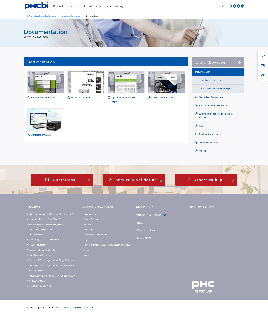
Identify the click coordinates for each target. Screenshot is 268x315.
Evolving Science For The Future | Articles (216, 115)
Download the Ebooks (163, 97)
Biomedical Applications (211, 97)
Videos (202, 151)
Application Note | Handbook (213, 105)
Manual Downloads (80, 97)
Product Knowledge (209, 134)
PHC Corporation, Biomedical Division (40, 16)
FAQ (201, 126)
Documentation (202, 72)
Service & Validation (209, 142)
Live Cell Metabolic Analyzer (42, 286)
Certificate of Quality (41, 135)
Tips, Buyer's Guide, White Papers (125, 99)
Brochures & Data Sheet (43, 97)
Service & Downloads (71, 16)
